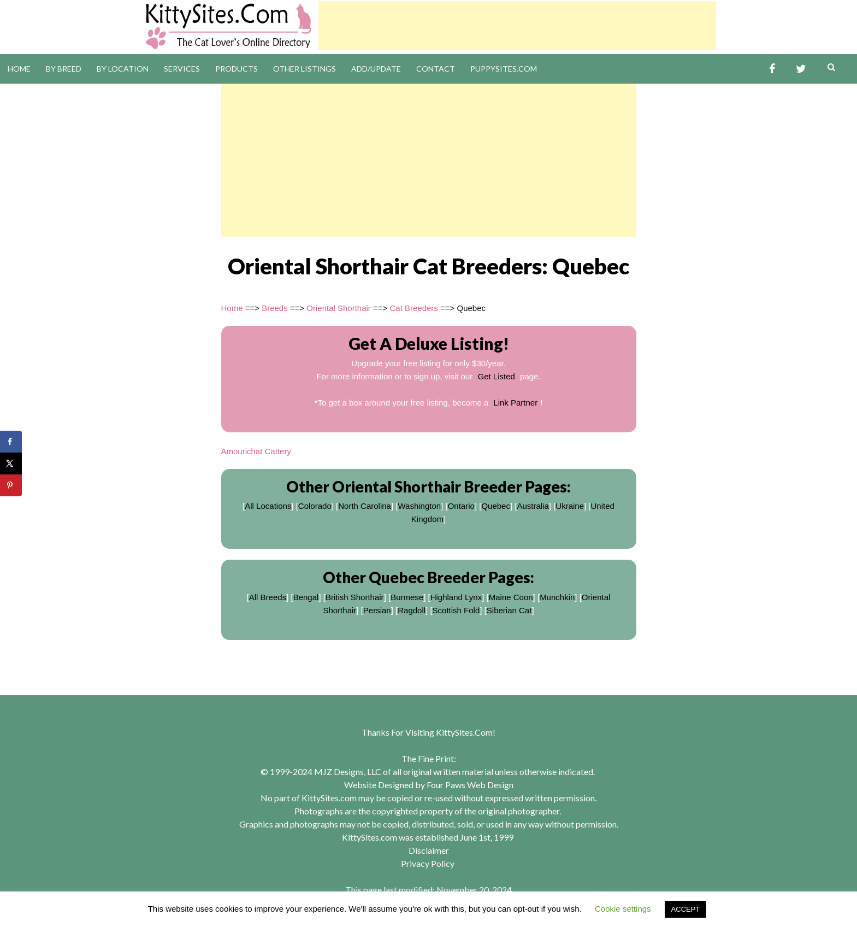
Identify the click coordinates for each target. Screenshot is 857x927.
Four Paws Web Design (470, 784)
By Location (123, 68)
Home (19, 68)
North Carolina (364, 506)
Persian (377, 610)
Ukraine (569, 506)
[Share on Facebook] (11, 442)
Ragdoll (411, 610)
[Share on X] (11, 463)
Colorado (315, 506)
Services (182, 68)
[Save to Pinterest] (11, 485)
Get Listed (496, 376)
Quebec (495, 506)
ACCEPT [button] (685, 909)
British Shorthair (355, 597)
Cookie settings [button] (623, 908)
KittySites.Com (464, 732)
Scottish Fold (456, 610)
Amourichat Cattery (256, 451)
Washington (419, 506)
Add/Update (376, 68)
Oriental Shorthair (338, 308)
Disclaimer (429, 850)
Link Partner (515, 402)
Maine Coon (511, 597)
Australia (532, 506)
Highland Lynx (456, 597)
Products (236, 68)
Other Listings (304, 68)
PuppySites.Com (503, 68)
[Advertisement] (517, 25)
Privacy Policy (427, 863)
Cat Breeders (413, 308)
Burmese (407, 597)
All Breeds (267, 597)
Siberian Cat (509, 610)
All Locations (268, 506)
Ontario (461, 506)
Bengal (306, 597)
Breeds (275, 308)
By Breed (63, 68)
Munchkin (557, 597)
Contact (435, 68)
